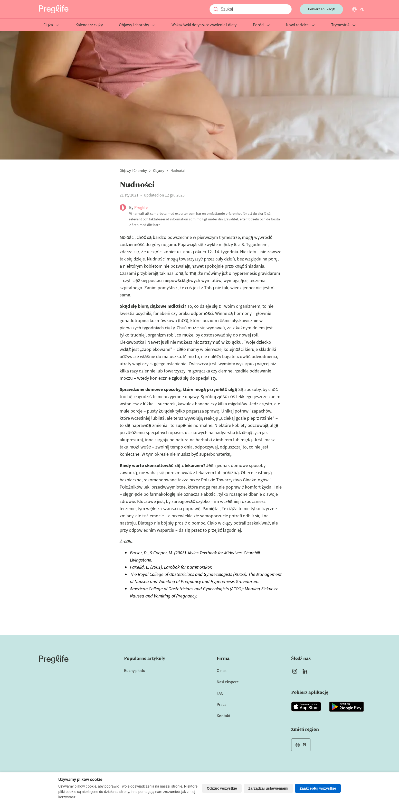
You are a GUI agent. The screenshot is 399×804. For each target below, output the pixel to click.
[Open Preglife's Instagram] (294, 671)
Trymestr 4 (343, 25)
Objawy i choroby (137, 25)
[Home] (53, 659)
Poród (261, 25)
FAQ (220, 693)
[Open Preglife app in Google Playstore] (346, 707)
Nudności (177, 170)
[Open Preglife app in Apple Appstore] (306, 707)
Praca (221, 704)
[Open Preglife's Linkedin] (306, 671)
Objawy (158, 170)
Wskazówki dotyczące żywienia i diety (204, 25)
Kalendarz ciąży (88, 25)
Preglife (141, 207)
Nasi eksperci (228, 682)
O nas (221, 671)
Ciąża (51, 25)
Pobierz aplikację (321, 9)
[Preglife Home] (53, 9)
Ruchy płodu (135, 671)
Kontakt (223, 716)
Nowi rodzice (300, 25)
